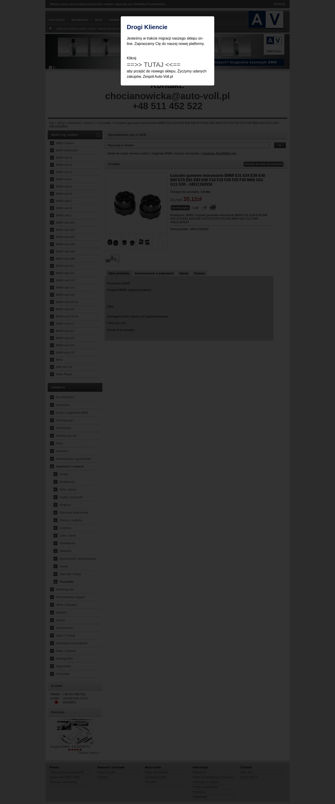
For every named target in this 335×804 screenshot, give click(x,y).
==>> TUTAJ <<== (154, 64)
